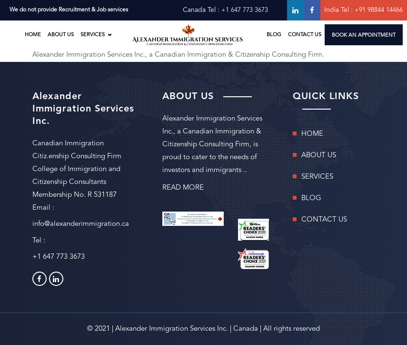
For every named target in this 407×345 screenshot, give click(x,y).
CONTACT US (304, 35)
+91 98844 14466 (379, 10)
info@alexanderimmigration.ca (80, 224)
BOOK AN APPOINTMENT (364, 35)
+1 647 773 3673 (244, 10)
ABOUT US (61, 35)
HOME (33, 35)
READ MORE (183, 188)
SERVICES (92, 35)
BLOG (274, 35)
